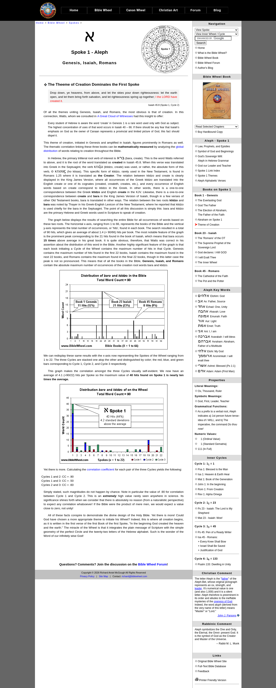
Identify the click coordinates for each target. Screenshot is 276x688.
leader (198, 588)
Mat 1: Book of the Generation (214, 479)
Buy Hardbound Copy (209, 131)
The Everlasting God (208, 200)
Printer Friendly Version (210, 680)
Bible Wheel (56, 22)
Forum (195, 10)
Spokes (74, 22)
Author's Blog (204, 67)
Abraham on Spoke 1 (208, 219)
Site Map (103, 576)
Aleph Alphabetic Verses (210, 180)
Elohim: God (210, 296)
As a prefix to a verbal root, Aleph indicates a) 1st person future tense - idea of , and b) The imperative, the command (217, 420)
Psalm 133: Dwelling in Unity (213, 564)
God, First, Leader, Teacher (212, 401)
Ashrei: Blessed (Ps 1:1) (215, 365)
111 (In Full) (203, 448)
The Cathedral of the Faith (211, 276)
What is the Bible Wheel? (211, 52)
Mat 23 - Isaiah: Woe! (209, 517)
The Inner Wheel (206, 262)
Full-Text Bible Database (210, 666)
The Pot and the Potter (209, 281)
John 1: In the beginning (210, 484)
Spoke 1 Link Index (207, 170)
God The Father (205, 205)
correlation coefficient (100, 469)
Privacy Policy (87, 576)
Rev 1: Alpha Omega (208, 494)
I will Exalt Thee (205, 257)
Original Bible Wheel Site (211, 661)
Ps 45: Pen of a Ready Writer (213, 532)
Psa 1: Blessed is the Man (211, 469)
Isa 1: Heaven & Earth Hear (212, 474)
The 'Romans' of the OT (210, 238)
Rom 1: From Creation (209, 489)
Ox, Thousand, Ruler (208, 391)
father (224, 578)
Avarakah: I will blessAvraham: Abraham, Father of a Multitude (215, 341)
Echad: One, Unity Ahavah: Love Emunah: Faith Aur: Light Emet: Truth (211, 316)
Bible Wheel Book (206, 57)
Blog (217, 10)
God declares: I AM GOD (211, 252)
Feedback (202, 671)
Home (40, 22)
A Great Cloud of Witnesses (115, 116)
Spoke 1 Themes (206, 175)
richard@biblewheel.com (134, 576)
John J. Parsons (227, 615)
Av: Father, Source (210, 301)
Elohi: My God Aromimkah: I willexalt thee (214, 356)
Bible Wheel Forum (152, 564)
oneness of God (223, 601)
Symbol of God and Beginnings (214, 151)
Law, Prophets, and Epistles (212, 146)
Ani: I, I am (206, 331)
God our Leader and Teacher (213, 165)
